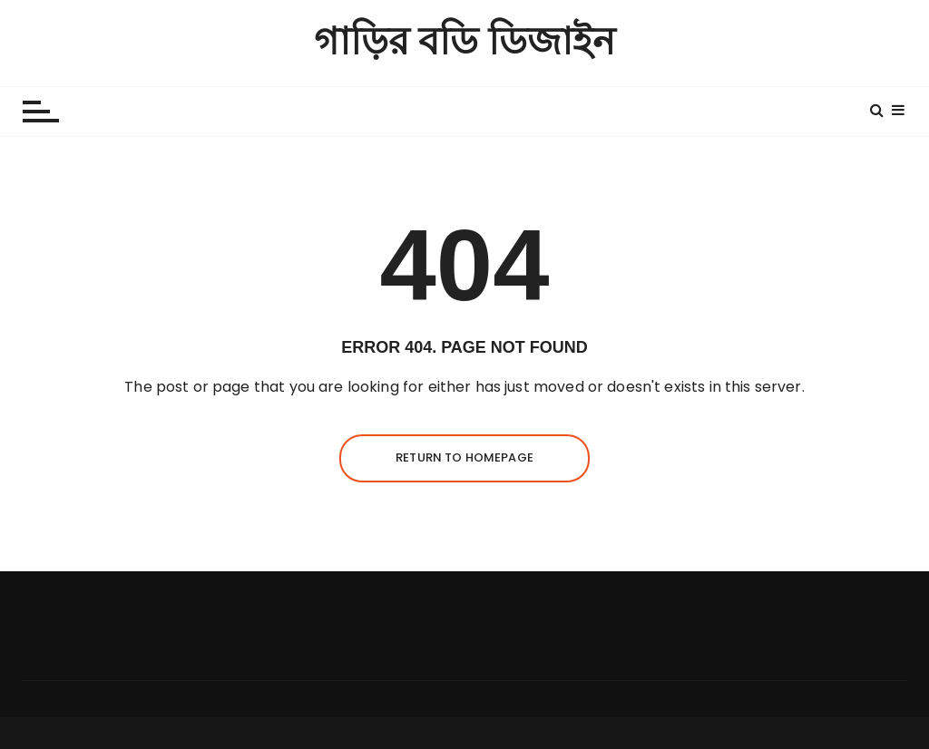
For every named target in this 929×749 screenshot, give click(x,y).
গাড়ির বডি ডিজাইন (465, 42)
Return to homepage (464, 457)
